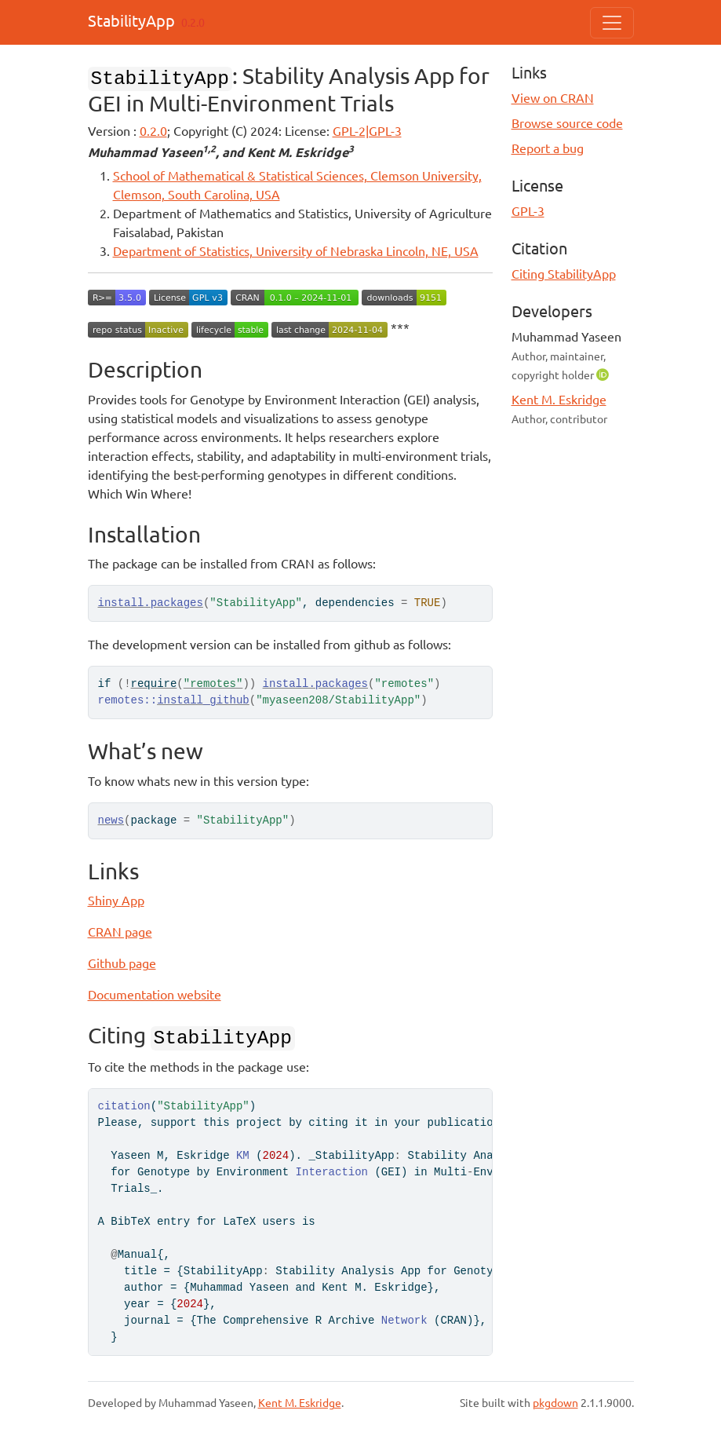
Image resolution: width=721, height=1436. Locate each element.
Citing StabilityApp (564, 273)
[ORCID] (604, 374)
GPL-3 (528, 210)
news (111, 820)
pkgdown (555, 1402)
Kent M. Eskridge (559, 399)
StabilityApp (131, 20)
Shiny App (116, 900)
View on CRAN (553, 97)
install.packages (150, 603)
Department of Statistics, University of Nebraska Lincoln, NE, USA (296, 250)
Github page (122, 962)
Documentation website (154, 994)
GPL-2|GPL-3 (367, 130)
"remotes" (213, 684)
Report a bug (548, 147)
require (154, 684)
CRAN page (120, 931)
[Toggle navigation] (612, 22)
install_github (203, 700)
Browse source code (567, 122)
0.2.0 (153, 130)
